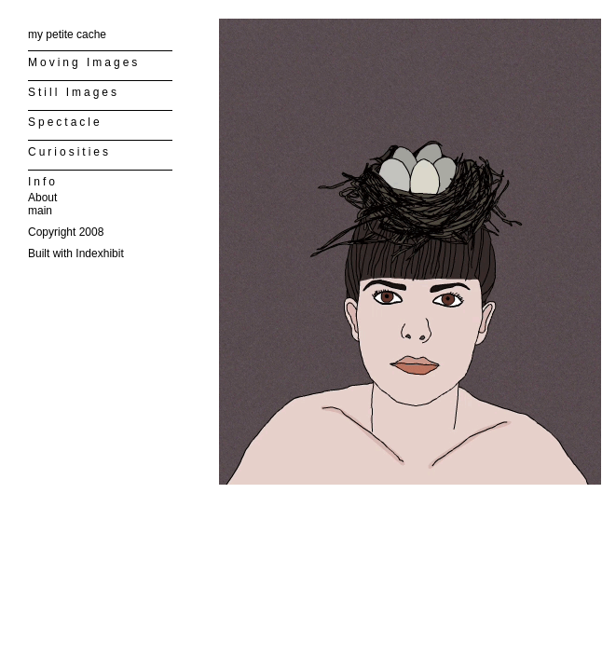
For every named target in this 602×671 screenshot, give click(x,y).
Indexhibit (99, 253)
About (42, 197)
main (40, 210)
